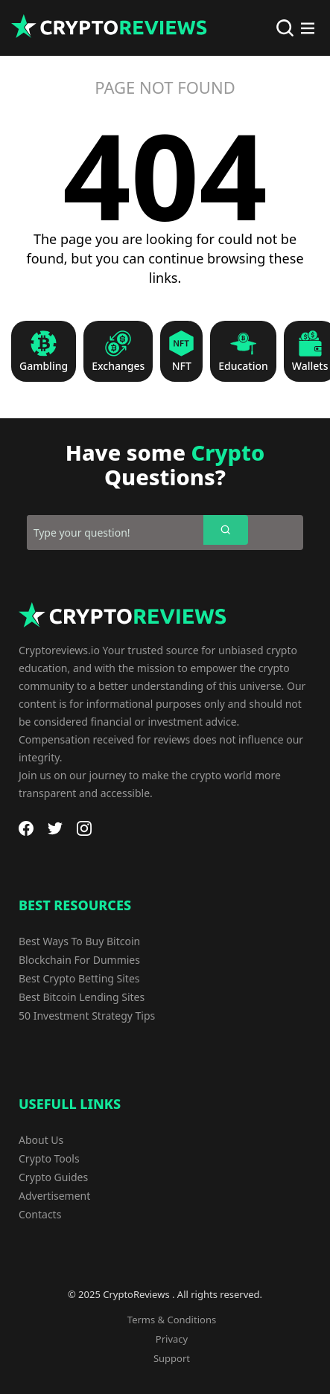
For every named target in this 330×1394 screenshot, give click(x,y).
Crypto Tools (49, 1158)
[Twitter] (55, 828)
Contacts (40, 1214)
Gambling (43, 366)
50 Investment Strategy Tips (87, 1015)
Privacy (172, 1339)
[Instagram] (84, 828)
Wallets (310, 366)
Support (171, 1358)
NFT (181, 366)
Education (243, 366)
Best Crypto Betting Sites (79, 978)
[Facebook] (26, 828)
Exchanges (118, 366)
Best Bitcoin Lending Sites (82, 997)
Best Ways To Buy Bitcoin (79, 941)
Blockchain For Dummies (79, 960)
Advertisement (54, 1196)
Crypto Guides (53, 1177)
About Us (41, 1140)
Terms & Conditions (171, 1319)
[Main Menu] (307, 28)
